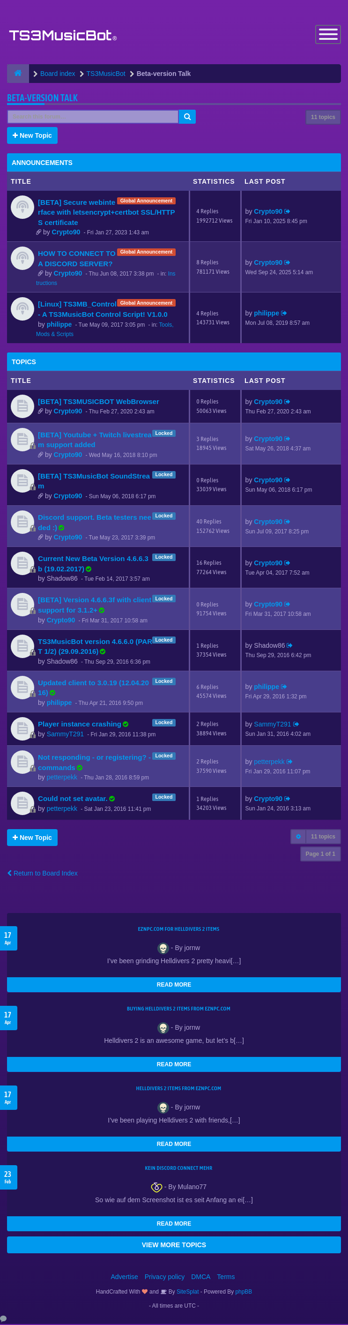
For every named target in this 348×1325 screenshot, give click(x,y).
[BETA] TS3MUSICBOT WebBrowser (98, 402)
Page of (320, 855)
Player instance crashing (79, 724)
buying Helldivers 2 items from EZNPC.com (178, 1009)
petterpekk (62, 778)
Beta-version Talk (42, 98)
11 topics (323, 117)
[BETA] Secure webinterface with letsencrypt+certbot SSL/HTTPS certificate (106, 213)
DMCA (200, 1277)
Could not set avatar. (73, 799)
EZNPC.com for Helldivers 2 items (179, 930)
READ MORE (174, 985)
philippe (59, 325)
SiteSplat (187, 1292)
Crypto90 (66, 233)
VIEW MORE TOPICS (174, 1246)
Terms (226, 1277)
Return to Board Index (42, 874)
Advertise (124, 1277)
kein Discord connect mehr (178, 1169)
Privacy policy (165, 1277)
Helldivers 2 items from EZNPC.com (178, 1089)
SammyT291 (65, 734)
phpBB (244, 1292)
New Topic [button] (32, 136)
